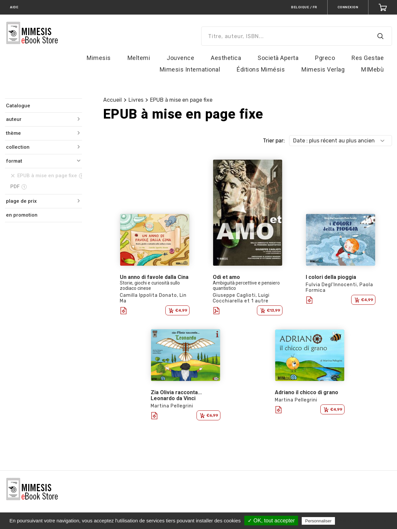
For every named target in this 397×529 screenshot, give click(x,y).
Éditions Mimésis (261, 69)
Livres (135, 100)
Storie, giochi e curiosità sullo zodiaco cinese (150, 285)
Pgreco (325, 57)
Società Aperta (278, 57)
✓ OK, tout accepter (271, 520)
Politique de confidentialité (365, 520)
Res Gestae (368, 57)
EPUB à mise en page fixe (181, 100)
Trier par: (274, 140)
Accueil (112, 100)
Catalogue (18, 105)
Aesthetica (226, 57)
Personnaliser (318, 520)
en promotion (22, 215)
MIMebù (372, 69)
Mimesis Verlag (323, 69)
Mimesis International (190, 69)
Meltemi (138, 57)
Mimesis (99, 57)
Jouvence (180, 57)
